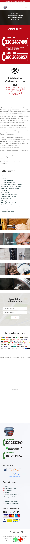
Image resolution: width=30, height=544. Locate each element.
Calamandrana (12, 16)
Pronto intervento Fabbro (10, 488)
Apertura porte (8, 490)
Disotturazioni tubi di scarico (11, 503)
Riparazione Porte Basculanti (8, 196)
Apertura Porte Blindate (7, 180)
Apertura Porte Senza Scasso (8, 182)
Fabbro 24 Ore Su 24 (6, 176)
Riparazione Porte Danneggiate (9, 194)
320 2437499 (9, 1)
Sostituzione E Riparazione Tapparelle (11, 207)
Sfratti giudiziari (5, 192)
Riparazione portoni (6, 209)
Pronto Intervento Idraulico (11, 501)
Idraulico (6, 499)
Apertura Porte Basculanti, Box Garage (11, 186)
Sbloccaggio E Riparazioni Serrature (10, 188)
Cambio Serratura (5, 190)
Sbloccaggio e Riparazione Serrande (10, 203)
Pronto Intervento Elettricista (11, 494)
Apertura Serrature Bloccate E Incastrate (11, 184)
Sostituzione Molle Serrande (8, 205)
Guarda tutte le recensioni (15, 476)
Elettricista (7, 492)
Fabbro (6, 486)
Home (13, 14)
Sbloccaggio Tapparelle (7, 201)
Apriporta (3, 178)
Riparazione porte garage (7, 211)
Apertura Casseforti (6, 198)
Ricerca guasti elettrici (9, 497)
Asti (17, 14)
